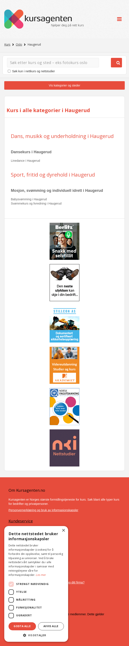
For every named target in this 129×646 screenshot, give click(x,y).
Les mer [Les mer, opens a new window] (41, 575)
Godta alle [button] (22, 626)
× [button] (63, 530)
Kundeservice (21, 520)
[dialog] (36, 584)
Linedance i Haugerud (25, 160)
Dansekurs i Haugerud (31, 152)
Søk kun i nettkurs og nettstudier (33, 71)
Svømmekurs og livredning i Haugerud (36, 203)
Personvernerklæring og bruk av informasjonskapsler (43, 510)
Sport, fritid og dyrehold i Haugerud (53, 174)
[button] (36, 635)
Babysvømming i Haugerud (29, 199)
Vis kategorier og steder (64, 85)
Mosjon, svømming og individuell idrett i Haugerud (57, 190)
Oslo (19, 44)
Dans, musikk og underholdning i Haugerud (62, 135)
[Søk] (53, 62)
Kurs (7, 44)
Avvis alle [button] (51, 626)
